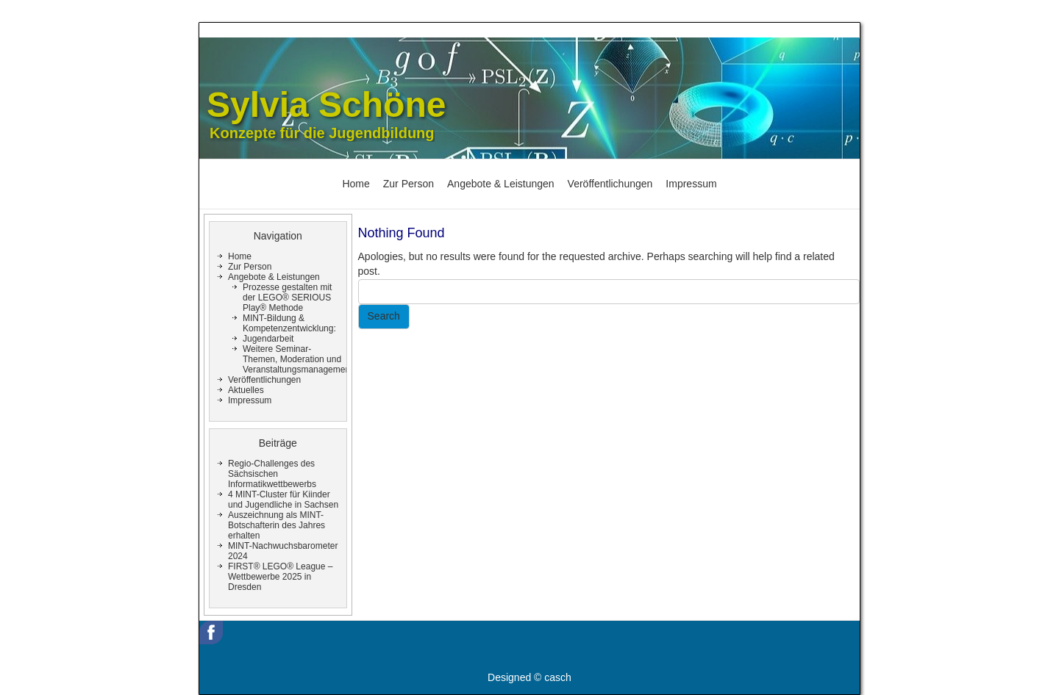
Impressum (691, 184)
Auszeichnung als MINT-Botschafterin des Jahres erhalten (276, 525)
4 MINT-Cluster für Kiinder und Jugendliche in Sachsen (283, 499)
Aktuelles (246, 390)
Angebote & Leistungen (501, 184)
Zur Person (408, 184)
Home (355, 184)
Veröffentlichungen (610, 184)
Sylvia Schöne (326, 104)
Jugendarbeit (268, 339)
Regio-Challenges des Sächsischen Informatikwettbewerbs (272, 473)
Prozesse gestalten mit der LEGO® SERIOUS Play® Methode (287, 297)
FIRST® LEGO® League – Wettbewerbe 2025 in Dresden (280, 576)
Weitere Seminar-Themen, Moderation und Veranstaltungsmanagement (297, 359)
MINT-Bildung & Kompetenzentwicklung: (289, 323)
